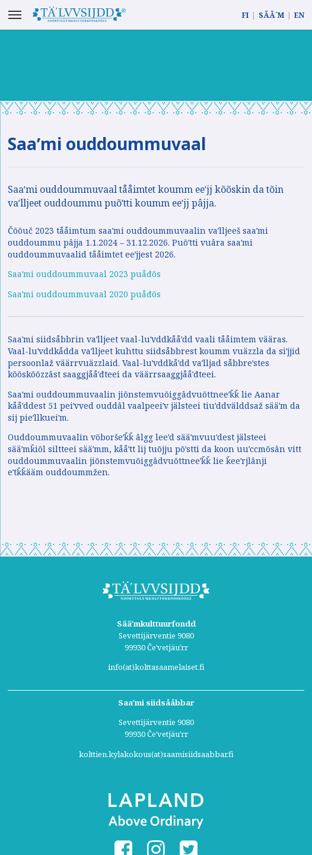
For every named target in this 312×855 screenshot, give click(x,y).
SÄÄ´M (271, 15)
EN (299, 15)
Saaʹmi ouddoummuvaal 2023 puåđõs (84, 273)
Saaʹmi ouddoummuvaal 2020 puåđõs (84, 294)
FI (245, 15)
